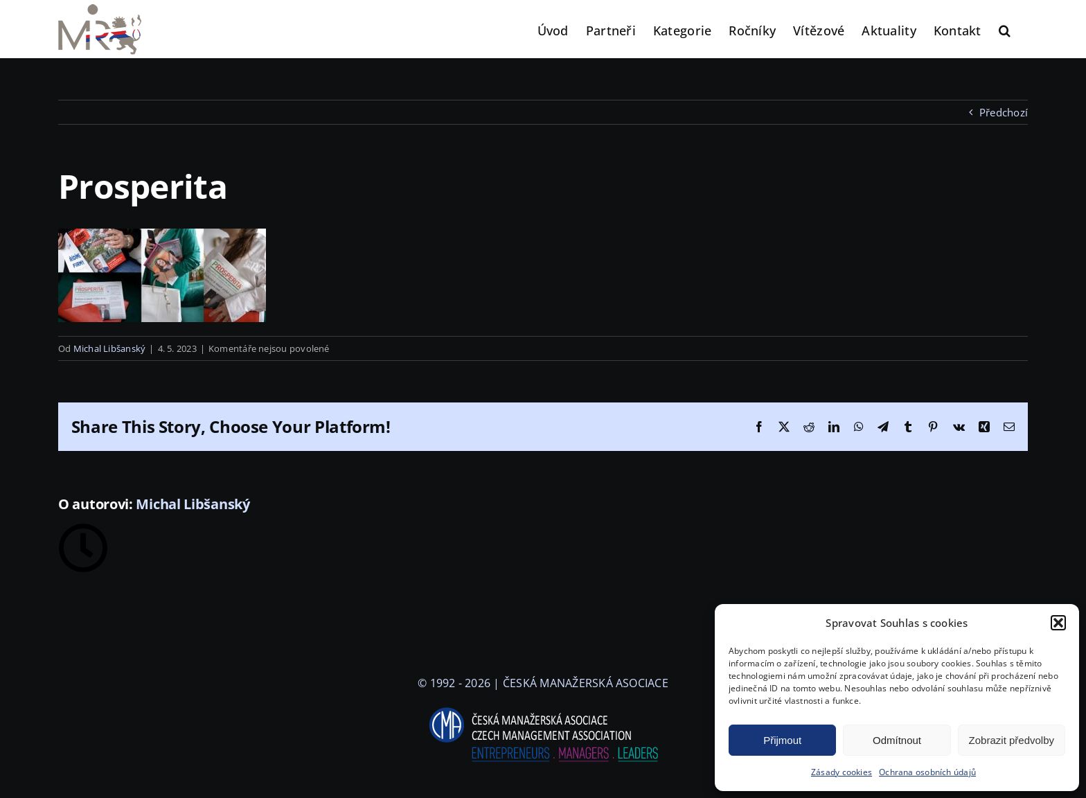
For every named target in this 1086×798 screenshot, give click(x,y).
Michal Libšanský (109, 348)
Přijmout (782, 740)
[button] (1058, 623)
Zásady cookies (841, 772)
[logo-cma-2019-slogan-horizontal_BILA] (543, 708)
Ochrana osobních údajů (927, 772)
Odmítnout (897, 740)
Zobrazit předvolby (1011, 740)
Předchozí (1003, 112)
